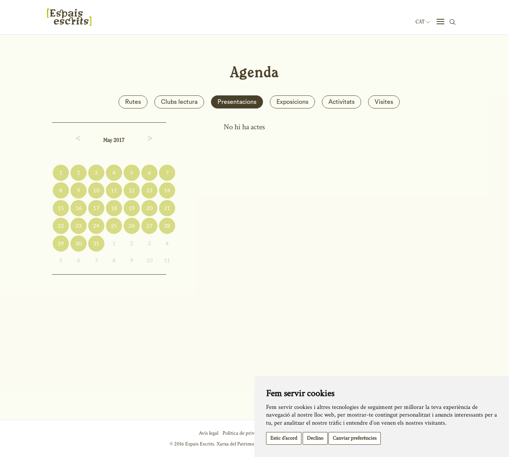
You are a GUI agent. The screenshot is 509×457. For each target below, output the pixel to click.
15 (61, 208)
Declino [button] (315, 438)
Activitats (341, 102)
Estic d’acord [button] (283, 438)
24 (96, 225)
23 (78, 225)
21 (167, 208)
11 (114, 190)
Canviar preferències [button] (355, 438)
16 (78, 208)
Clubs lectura (179, 102)
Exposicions (292, 102)
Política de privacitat (244, 433)
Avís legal (208, 433)
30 (78, 243)
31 (96, 243)
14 (167, 190)
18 (114, 208)
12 (132, 190)
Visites (384, 102)
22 (61, 225)
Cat (422, 22)
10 (96, 190)
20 (149, 208)
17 (96, 208)
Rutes (133, 102)
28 (167, 225)
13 (149, 190)
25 (114, 225)
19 (132, 208)
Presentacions (237, 102)
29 (61, 243)
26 (132, 225)
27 (149, 225)
